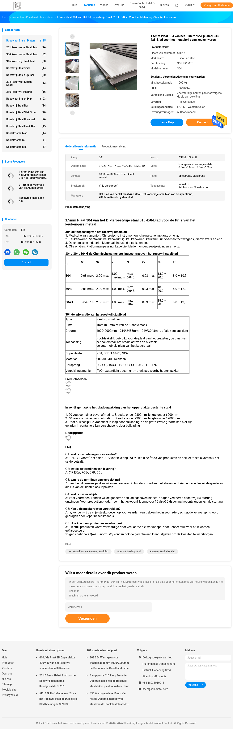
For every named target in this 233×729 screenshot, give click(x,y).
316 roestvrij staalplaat (26, 61)
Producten (8, 662)
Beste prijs (167, 122)
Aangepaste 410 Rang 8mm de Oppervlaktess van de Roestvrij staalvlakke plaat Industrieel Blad (109, 681)
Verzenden (87, 618)
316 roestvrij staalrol (26, 92)
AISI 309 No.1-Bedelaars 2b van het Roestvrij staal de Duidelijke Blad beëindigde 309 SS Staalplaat (58, 699)
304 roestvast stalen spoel (26, 83)
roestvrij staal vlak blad (162, 551)
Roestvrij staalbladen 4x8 (31, 199)
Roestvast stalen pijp (26, 99)
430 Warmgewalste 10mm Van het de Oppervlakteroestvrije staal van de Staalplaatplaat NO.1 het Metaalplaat (109, 699)
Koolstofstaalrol (26, 140)
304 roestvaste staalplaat (26, 54)
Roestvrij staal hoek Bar (26, 126)
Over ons (7, 673)
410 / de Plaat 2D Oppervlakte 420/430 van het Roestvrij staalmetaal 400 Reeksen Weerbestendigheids (57, 663)
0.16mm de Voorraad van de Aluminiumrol (31, 186)
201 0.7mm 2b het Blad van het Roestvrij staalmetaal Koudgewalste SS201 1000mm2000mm (58, 681)
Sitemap (7, 684)
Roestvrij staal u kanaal (26, 119)
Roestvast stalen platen (26, 40)
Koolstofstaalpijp (26, 147)
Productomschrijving (114, 146)
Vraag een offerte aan (217, 5)
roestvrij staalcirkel (26, 68)
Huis (4, 657)
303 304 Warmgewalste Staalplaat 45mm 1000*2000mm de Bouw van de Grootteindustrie (109, 663)
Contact (26, 262)
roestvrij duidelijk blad (129, 551)
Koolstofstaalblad (26, 133)
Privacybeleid (10, 694)
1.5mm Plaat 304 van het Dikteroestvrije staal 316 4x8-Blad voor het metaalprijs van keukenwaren (33, 174)
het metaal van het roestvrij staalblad (88, 551)
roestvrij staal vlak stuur (26, 112)
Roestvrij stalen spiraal (26, 75)
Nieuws (6, 678)
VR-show (7, 668)
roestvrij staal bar (26, 105)
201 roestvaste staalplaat (26, 47)
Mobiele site (9, 689)
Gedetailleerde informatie (80, 146)
